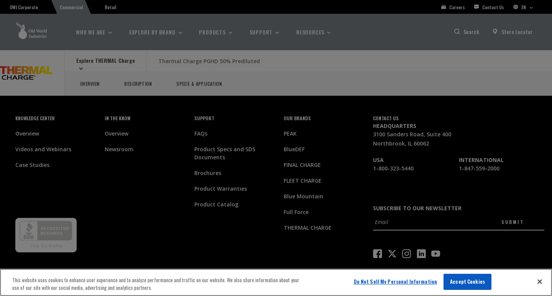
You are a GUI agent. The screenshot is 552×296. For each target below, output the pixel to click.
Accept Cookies (467, 281)
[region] (276, 282)
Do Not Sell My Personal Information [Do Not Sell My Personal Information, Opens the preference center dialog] (395, 281)
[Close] (539, 281)
